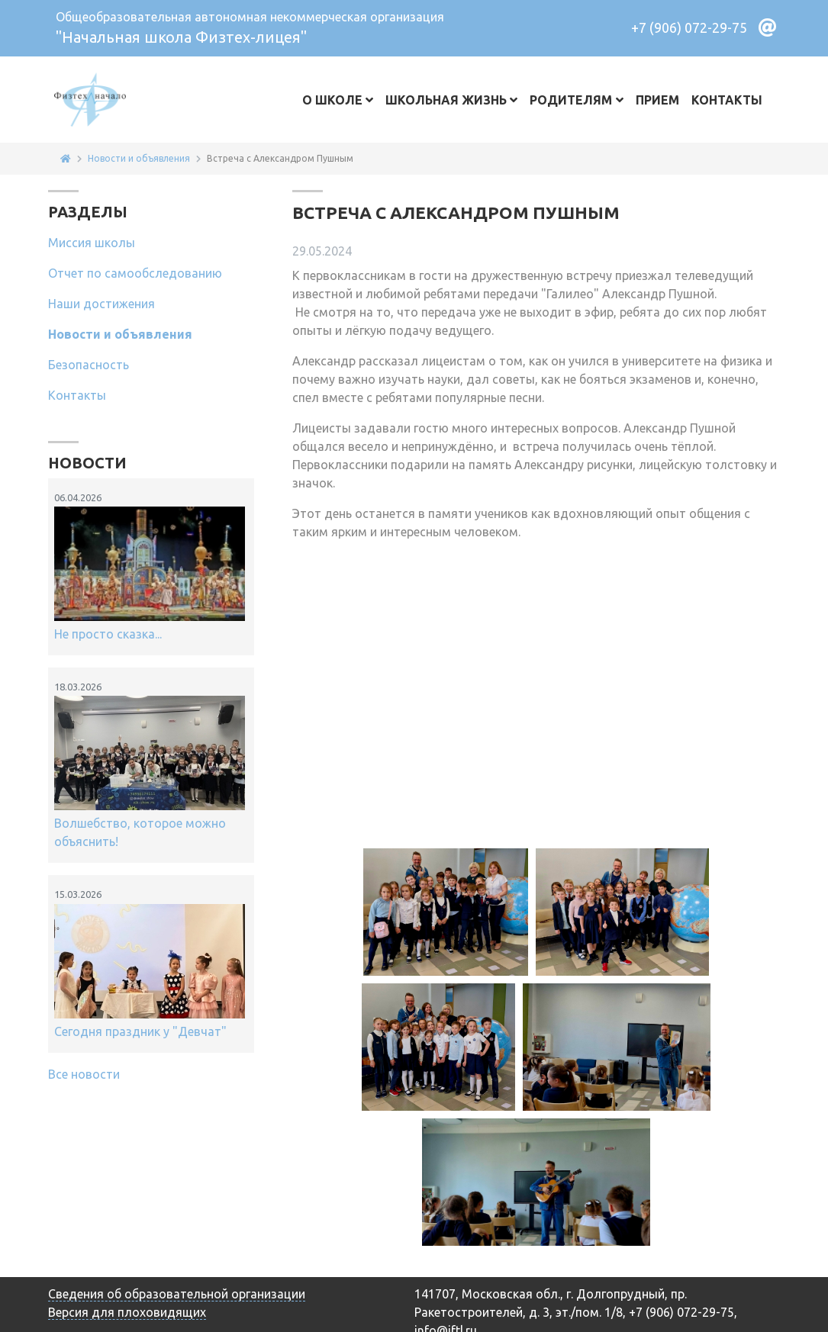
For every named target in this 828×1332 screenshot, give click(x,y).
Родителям (571, 100)
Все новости (84, 1074)
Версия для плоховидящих (127, 1312)
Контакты (726, 100)
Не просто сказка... (149, 566)
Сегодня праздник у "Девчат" (149, 962)
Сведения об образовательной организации (176, 1294)
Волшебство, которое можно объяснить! (149, 764)
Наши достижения (101, 303)
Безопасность (88, 365)
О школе (332, 100)
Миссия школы (91, 242)
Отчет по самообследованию (135, 273)
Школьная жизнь (446, 100)
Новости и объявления (120, 334)
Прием (657, 100)
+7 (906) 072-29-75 (689, 27)
